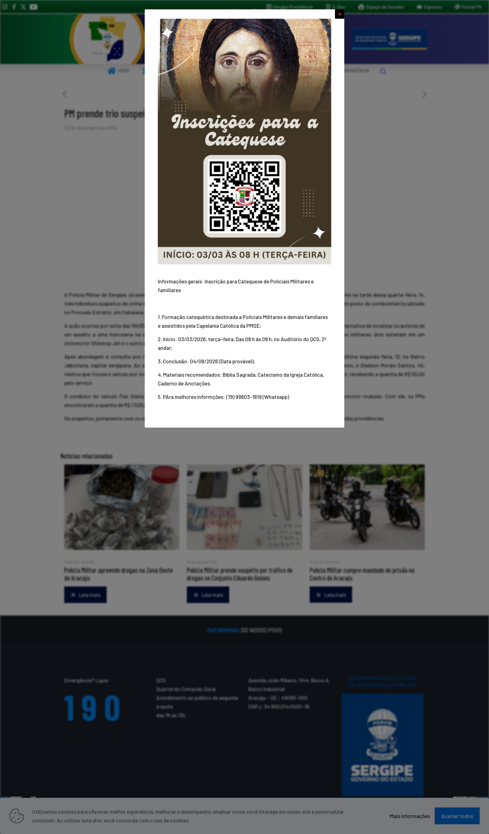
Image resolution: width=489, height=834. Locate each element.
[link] (107, 39)
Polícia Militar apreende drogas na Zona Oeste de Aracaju (118, 574)
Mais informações (410, 816)
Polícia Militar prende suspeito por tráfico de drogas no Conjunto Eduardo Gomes (240, 574)
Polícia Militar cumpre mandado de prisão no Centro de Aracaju (362, 574)
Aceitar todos (457, 816)
